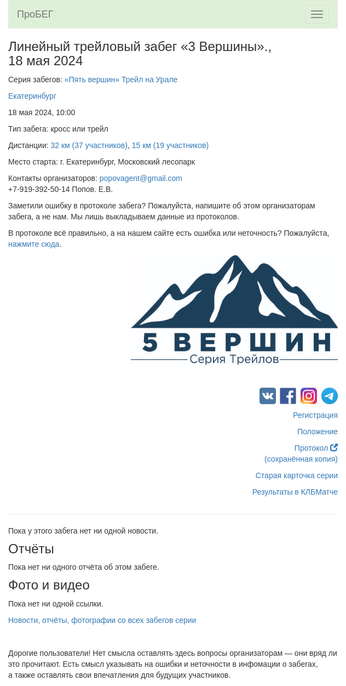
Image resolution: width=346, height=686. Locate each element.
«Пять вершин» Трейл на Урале (121, 79)
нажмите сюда (33, 244)
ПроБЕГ (35, 14)
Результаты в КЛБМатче (295, 491)
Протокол (316, 448)
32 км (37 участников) (89, 145)
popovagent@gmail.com (141, 178)
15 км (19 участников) (170, 145)
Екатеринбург (32, 96)
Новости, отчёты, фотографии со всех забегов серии (102, 620)
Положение (317, 431)
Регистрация (315, 415)
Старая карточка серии (297, 475)
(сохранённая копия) (301, 459)
